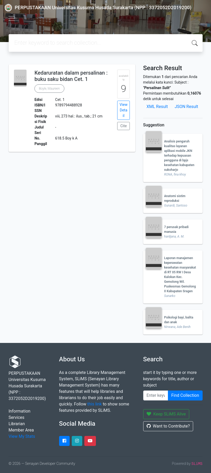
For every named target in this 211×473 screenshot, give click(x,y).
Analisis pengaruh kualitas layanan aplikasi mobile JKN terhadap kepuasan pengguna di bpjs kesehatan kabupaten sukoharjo (179, 156)
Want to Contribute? (168, 426)
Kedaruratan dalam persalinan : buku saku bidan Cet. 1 (70, 76)
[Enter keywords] (155, 395)
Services (16, 417)
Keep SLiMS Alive (166, 414)
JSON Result (186, 106)
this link (94, 404)
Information (19, 411)
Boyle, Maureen (49, 88)
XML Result (157, 106)
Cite (123, 126)
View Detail (123, 110)
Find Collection (185, 395)
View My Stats (22, 436)
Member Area (21, 430)
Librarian (17, 423)
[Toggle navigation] (11, 18)
